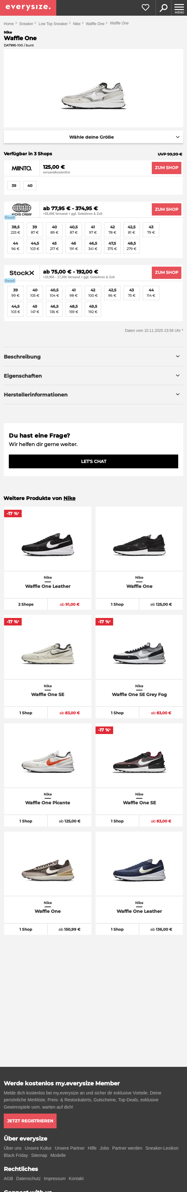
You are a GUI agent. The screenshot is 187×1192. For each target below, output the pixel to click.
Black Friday (16, 1155)
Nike (76, 24)
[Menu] (179, 8)
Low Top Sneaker (53, 24)
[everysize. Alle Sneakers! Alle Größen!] (28, 8)
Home (9, 24)
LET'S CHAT (93, 461)
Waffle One (95, 24)
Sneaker (26, 24)
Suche (163, 8)
